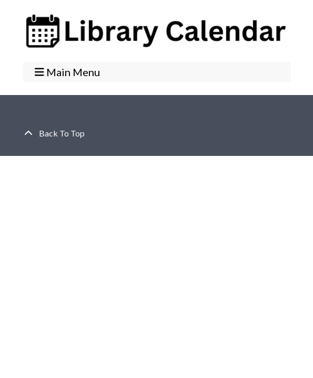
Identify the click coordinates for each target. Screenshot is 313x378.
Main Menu (67, 71)
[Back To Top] (157, 133)
